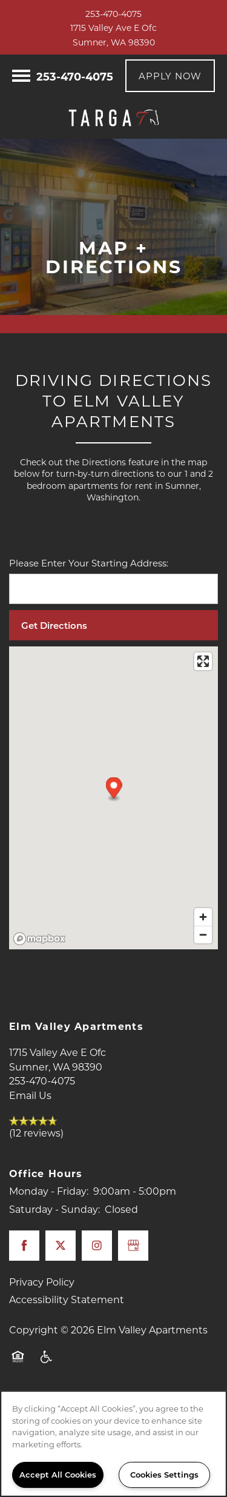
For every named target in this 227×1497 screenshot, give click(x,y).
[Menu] (21, 76)
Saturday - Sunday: (54, 1209)
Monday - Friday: (48, 1190)
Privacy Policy (41, 1281)
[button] (170, 75)
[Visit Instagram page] (97, 1245)
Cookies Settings (164, 1474)
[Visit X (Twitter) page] (60, 1245)
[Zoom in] (203, 917)
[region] (113, 1443)
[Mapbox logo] (39, 939)
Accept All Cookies (57, 1474)
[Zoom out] (203, 934)
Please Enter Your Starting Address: (88, 563)
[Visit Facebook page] (24, 1245)
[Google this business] (133, 1245)
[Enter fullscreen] (203, 661)
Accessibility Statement (66, 1299)
